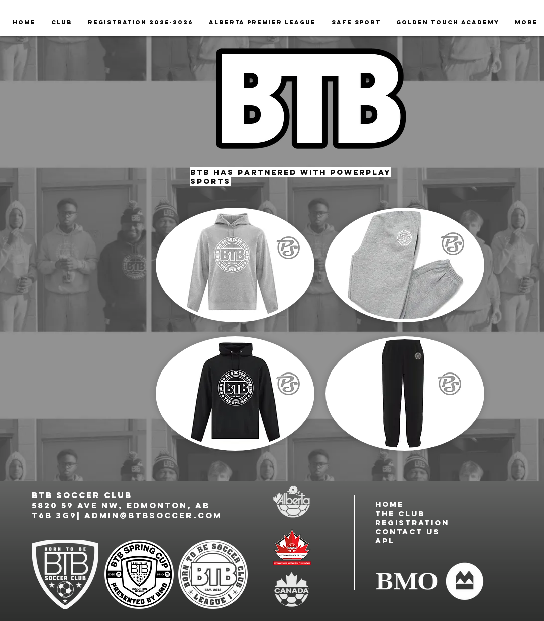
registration (412, 522)
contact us (407, 531)
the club (400, 513)
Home (389, 504)
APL (385, 540)
